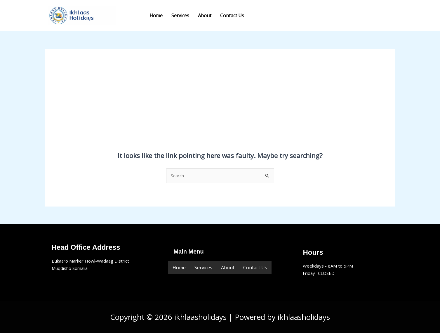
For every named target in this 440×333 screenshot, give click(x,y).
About (204, 15)
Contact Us (232, 15)
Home (156, 15)
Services (180, 15)
